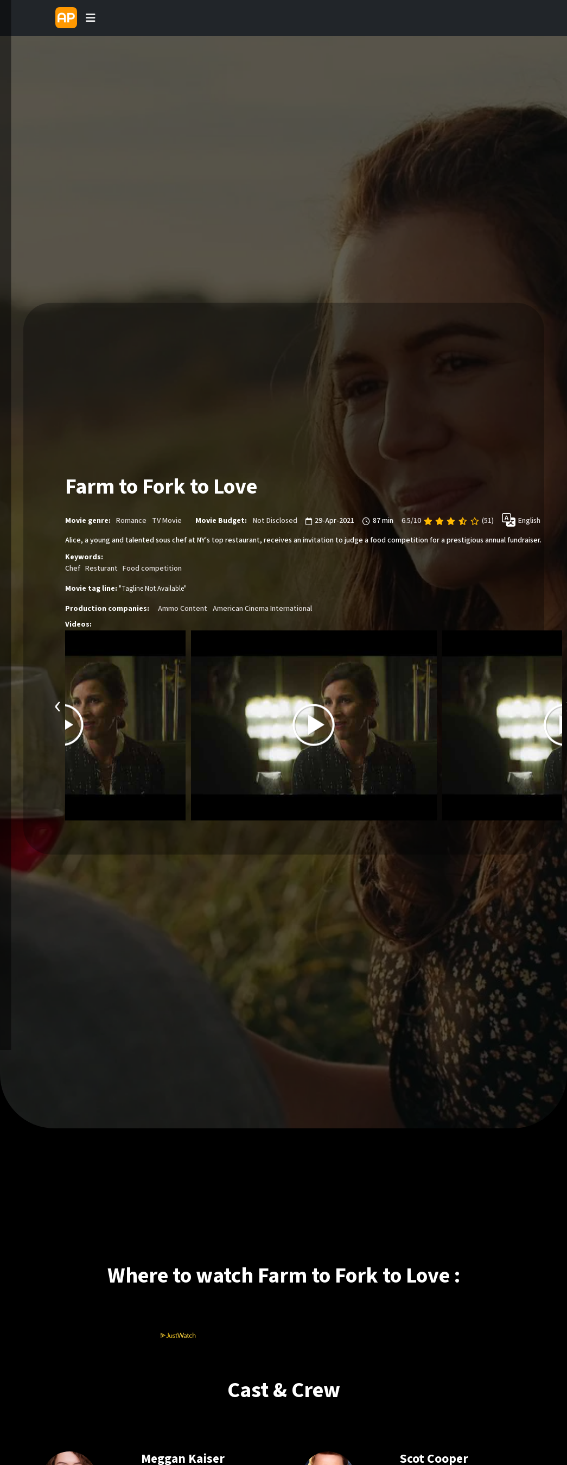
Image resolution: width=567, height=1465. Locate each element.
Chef (72, 568)
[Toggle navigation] (90, 17)
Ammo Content (182, 608)
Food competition (152, 568)
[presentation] (58, 705)
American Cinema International (262, 608)
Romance (131, 520)
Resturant (101, 568)
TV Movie (167, 520)
